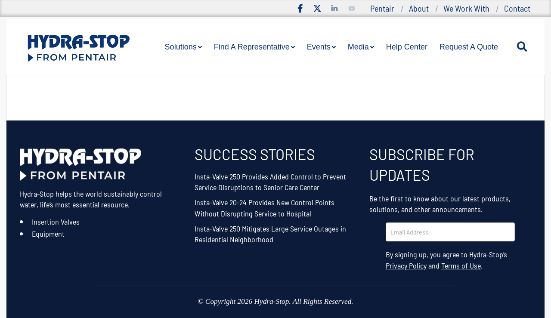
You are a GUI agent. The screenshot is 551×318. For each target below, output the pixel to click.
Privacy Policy (406, 265)
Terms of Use (461, 265)
